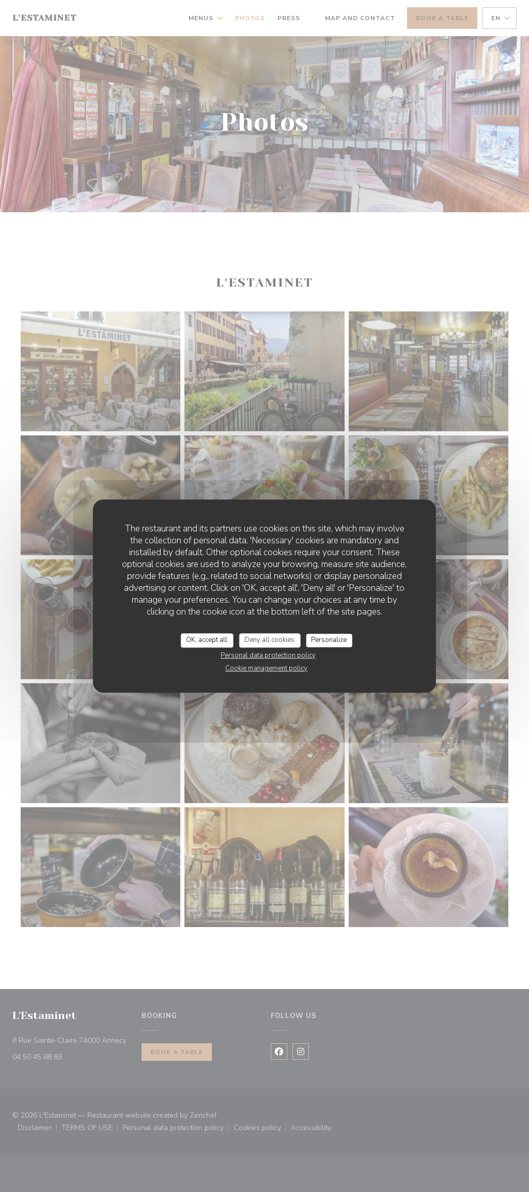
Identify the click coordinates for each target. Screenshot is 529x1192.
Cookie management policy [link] (266, 668)
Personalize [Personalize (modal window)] (329, 640)
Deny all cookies (269, 640)
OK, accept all (206, 640)
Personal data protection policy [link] (268, 655)
